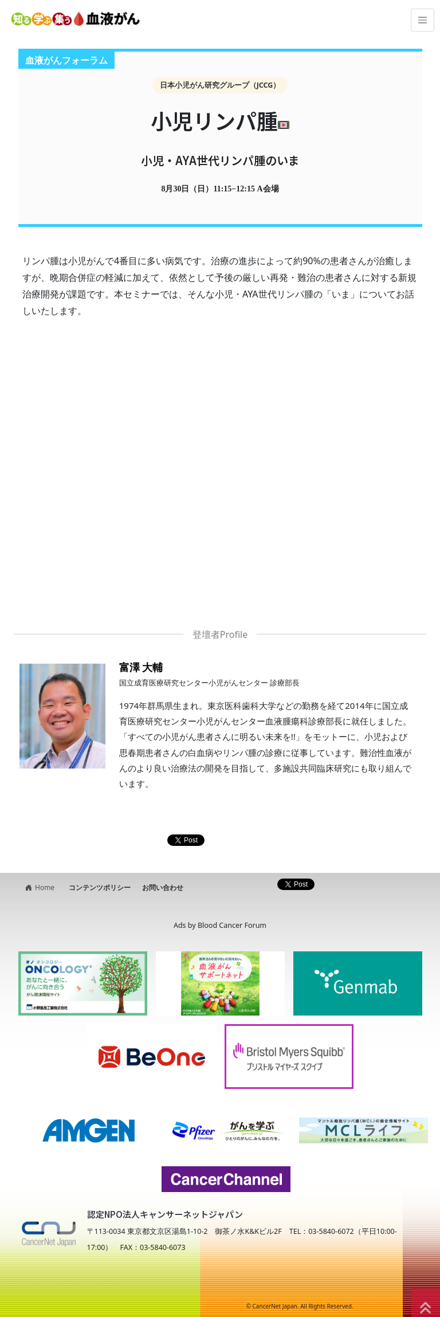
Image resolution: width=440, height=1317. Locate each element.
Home (38, 887)
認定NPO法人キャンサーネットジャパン (165, 1214)
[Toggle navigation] (422, 20)
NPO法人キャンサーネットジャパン (114, 1284)
